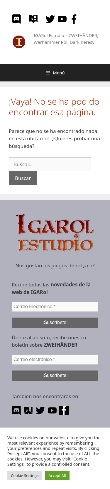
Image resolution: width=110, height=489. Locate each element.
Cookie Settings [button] (24, 475)
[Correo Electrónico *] (55, 307)
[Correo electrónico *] (55, 360)
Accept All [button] (57, 475)
